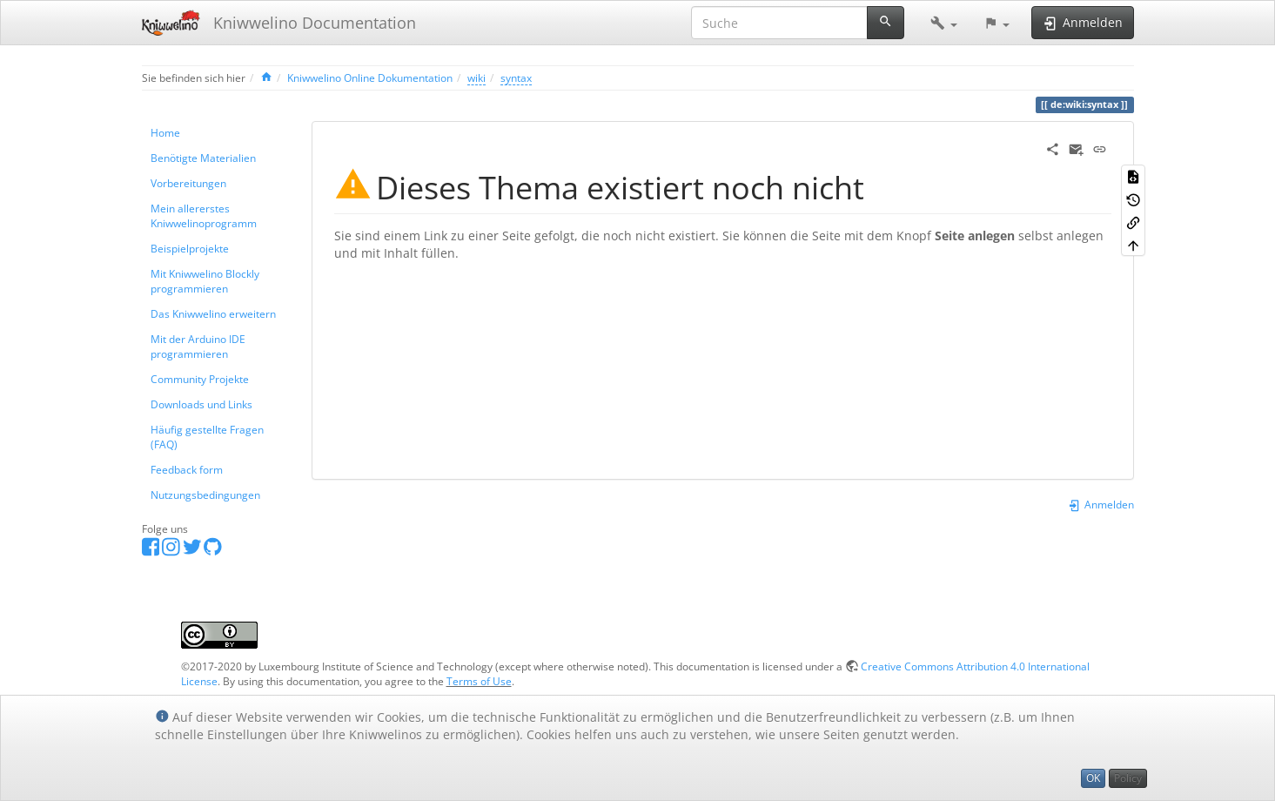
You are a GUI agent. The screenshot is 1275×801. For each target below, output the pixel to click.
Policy (1128, 778)
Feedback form (187, 469)
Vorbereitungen (188, 183)
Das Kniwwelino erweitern (213, 313)
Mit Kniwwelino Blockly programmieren (205, 280)
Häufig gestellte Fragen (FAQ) (207, 436)
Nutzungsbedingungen (205, 494)
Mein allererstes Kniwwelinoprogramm (204, 215)
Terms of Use (479, 681)
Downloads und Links (201, 404)
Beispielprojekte (190, 248)
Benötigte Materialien (203, 158)
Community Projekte (200, 379)
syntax (516, 77)
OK (1093, 778)
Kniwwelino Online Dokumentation (370, 77)
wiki (476, 77)
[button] (943, 22)
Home (165, 132)
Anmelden (1100, 504)
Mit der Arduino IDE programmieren (198, 346)
